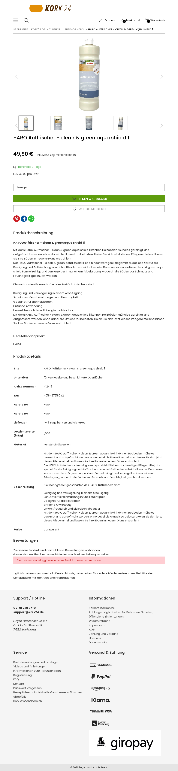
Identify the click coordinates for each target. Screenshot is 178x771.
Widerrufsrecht (99, 621)
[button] (161, 77)
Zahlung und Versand (103, 634)
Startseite (20, 29)
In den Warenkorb (89, 198)
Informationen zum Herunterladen (37, 671)
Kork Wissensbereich (27, 701)
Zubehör (55, 29)
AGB (92, 629)
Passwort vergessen (27, 688)
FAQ (16, 679)
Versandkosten (66, 155)
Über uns (95, 638)
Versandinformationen (59, 578)
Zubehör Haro (74, 29)
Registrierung (22, 675)
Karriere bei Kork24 (102, 608)
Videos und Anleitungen (29, 666)
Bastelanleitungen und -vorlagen (36, 662)
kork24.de (38, 29)
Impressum (96, 625)
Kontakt (18, 684)
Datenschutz (98, 642)
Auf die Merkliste (89, 209)
